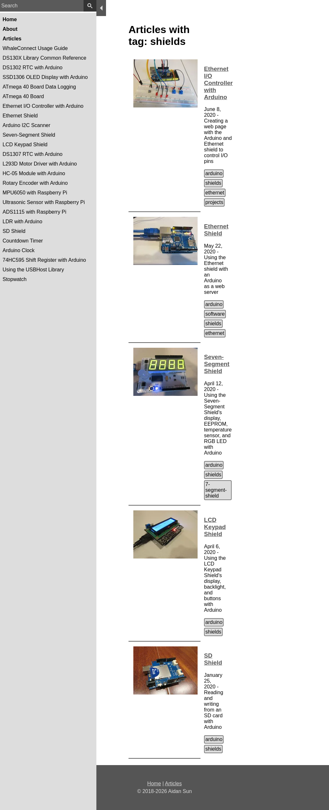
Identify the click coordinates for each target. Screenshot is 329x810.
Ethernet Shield (20, 115)
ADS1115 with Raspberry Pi (34, 212)
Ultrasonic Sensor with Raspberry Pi (44, 202)
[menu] (101, 8)
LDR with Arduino (22, 221)
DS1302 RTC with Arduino (32, 67)
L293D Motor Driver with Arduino (40, 163)
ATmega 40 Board (23, 96)
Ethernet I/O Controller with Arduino (43, 106)
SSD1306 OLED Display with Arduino (45, 77)
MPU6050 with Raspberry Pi (35, 192)
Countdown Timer (23, 240)
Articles (173, 783)
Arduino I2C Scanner (26, 125)
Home (154, 783)
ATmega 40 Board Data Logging (39, 87)
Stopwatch (15, 279)
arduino (213, 173)
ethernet (214, 192)
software (215, 314)
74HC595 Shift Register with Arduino (44, 260)
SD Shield (14, 231)
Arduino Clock (19, 250)
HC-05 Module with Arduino (34, 173)
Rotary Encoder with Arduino (35, 183)
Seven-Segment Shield (29, 135)
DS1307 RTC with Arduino (32, 154)
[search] (90, 6)
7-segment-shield (216, 490)
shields (213, 183)
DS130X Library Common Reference (44, 58)
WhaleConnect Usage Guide (35, 48)
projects (214, 202)
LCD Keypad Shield (25, 144)
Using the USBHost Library (33, 269)
